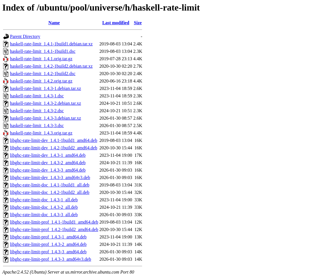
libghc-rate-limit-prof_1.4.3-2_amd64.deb (48, 244)
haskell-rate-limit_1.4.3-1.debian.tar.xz (45, 88)
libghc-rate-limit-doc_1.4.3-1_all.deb (44, 199)
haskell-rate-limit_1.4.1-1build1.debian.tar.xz (51, 43)
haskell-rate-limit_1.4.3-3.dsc (37, 125)
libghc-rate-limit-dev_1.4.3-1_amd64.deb (47, 155)
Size (138, 22)
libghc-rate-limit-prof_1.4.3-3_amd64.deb (48, 251)
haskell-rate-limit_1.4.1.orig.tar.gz (41, 58)
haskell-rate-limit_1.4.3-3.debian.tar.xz (45, 118)
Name (54, 22)
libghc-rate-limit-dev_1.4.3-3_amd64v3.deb (50, 177)
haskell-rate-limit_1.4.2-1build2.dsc (43, 73)
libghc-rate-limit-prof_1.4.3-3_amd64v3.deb (50, 259)
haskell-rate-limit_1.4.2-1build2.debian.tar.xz (51, 66)
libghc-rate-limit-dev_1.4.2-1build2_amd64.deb (53, 147)
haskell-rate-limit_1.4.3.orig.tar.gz (41, 133)
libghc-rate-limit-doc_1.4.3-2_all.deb (44, 207)
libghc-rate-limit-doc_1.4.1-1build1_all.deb (49, 184)
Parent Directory (25, 36)
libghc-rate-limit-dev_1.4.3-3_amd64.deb (47, 170)
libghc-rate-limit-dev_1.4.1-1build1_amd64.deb (53, 140)
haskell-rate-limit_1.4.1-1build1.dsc (43, 51)
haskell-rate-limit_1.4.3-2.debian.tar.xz (45, 103)
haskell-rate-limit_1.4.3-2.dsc (37, 110)
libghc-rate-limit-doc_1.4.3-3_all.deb (44, 214)
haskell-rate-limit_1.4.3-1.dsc (37, 95)
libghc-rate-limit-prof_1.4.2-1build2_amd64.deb (54, 229)
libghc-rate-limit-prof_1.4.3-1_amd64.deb (48, 236)
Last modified (115, 22)
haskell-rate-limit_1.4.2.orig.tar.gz (41, 81)
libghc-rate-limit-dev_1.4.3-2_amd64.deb (47, 162)
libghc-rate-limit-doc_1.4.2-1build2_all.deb (49, 192)
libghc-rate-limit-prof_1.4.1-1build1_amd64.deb (54, 222)
